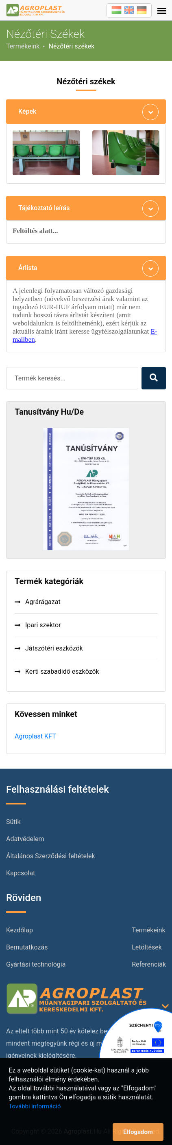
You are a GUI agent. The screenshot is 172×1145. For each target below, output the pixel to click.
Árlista (27, 268)
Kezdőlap (19, 930)
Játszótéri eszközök (49, 648)
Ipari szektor (38, 625)
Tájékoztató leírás (44, 208)
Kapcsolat (20, 873)
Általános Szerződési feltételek (50, 856)
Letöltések (147, 947)
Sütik (13, 822)
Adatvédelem (25, 839)
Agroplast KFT (35, 736)
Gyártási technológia (35, 964)
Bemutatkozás (27, 947)
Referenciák (149, 964)
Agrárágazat (38, 602)
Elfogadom (138, 1132)
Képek (27, 111)
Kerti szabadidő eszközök (57, 671)
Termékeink (22, 46)
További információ (35, 1106)
